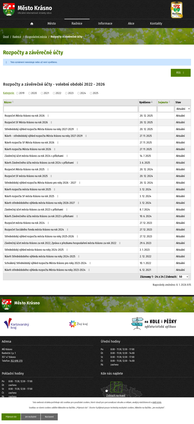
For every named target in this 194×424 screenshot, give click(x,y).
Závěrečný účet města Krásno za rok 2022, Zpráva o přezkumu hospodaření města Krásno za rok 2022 (63, 243)
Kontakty (156, 23)
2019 (21, 93)
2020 (34, 93)
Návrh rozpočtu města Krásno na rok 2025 (30, 189)
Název (7, 102)
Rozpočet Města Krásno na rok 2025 (27, 169)
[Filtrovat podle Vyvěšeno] (148, 109)
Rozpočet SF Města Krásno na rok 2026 (29, 122)
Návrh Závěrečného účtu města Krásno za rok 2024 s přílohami (42, 162)
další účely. (157, 402)
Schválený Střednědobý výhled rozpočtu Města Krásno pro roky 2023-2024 (48, 263)
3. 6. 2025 (145, 162)
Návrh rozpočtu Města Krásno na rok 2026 (31, 149)
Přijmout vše (11, 417)
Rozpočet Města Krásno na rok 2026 (27, 115)
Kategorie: (8, 93)
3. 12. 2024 (145, 189)
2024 (83, 93)
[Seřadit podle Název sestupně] (13, 102)
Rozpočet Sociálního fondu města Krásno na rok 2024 (37, 229)
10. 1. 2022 (145, 263)
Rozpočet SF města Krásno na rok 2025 (29, 176)
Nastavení (49, 417)
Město (52, 23)
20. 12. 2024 (146, 169)
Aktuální (180, 115)
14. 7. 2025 (145, 156)
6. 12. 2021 (145, 270)
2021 (46, 93)
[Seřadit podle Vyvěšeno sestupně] (152, 102)
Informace (105, 23)
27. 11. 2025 (146, 136)
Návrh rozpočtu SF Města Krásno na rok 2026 (32, 142)
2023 (71, 93)
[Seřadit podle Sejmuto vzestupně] (169, 101)
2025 (95, 93)
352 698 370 (16, 360)
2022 (58, 93)
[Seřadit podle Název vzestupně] (13, 101)
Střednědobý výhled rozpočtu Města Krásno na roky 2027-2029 (42, 129)
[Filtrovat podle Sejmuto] (166, 109)
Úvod (32, 23)
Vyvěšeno (144, 102)
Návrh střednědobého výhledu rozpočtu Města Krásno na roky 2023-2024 (48, 270)
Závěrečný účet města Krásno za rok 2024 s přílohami (37, 156)
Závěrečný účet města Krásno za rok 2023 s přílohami (37, 209)
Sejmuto (163, 102)
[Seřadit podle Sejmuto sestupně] (169, 102)
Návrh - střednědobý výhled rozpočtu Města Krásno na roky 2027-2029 (46, 136)
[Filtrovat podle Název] (71, 109)
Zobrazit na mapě (115, 395)
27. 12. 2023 (146, 223)
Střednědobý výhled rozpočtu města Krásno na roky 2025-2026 (42, 236)
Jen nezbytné (31, 417)
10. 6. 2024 (146, 216)
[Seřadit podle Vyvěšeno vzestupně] (152, 101)
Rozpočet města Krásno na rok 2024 (27, 223)
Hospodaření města (36, 36)
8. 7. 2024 (145, 209)
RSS (180, 72)
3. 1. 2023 (145, 249)
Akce (131, 23)
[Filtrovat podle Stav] (182, 108)
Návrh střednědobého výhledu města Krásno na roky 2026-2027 (42, 203)
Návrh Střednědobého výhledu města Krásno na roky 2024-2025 (43, 256)
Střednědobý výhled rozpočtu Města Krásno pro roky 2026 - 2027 (43, 182)
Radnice (77, 23)
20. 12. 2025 (146, 115)
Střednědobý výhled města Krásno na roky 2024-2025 (37, 249)
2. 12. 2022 (145, 256)
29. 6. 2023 (145, 243)
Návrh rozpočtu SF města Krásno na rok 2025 (32, 196)
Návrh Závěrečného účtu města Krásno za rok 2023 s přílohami (42, 216)
